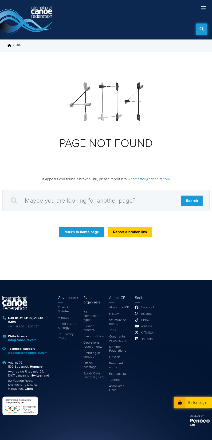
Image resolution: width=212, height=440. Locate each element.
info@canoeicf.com (22, 340)
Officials (114, 357)
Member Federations (117, 349)
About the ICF (119, 307)
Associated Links (117, 388)
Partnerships (117, 373)
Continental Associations (118, 338)
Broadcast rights (116, 365)
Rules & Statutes (63, 309)
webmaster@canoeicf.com (149, 179)
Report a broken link (130, 232)
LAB (192, 425)
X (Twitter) (147, 332)
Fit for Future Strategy (67, 326)
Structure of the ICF (117, 322)
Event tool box (93, 336)
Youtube (147, 326)
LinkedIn (147, 339)
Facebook (148, 307)
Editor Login (197, 403)
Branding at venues (91, 355)
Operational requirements (92, 344)
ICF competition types (91, 316)
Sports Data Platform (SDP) (93, 375)
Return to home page (81, 232)
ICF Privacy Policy (66, 336)
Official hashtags (89, 365)
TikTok (145, 320)
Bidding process (88, 328)
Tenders (114, 379)
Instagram (147, 313)
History (114, 313)
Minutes (63, 317)
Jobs (112, 330)
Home (10, 45)
